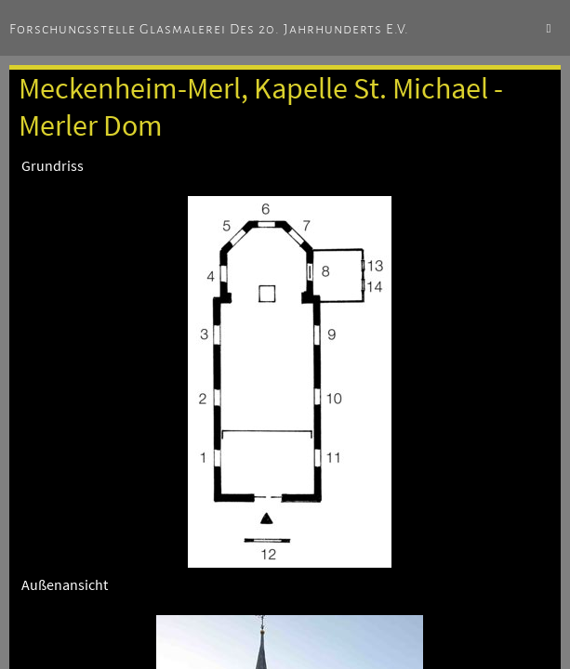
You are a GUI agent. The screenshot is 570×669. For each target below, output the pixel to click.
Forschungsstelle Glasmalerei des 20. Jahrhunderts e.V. (209, 28)
